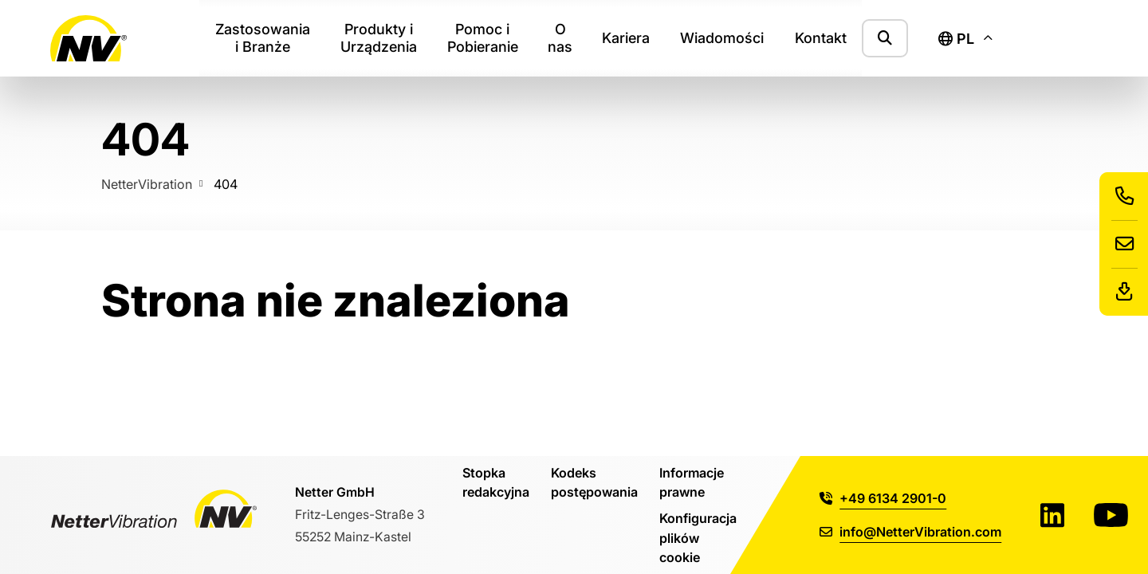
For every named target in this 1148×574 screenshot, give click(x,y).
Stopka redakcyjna (495, 482)
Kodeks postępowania (594, 482)
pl (956, 38)
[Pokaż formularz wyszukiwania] (885, 38)
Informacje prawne (691, 482)
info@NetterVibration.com (910, 531)
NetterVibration (146, 183)
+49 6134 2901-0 (883, 497)
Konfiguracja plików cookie (698, 537)
